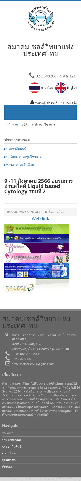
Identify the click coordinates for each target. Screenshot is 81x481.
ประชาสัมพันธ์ (16, 149)
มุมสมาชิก (9, 460)
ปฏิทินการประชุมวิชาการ (23, 157)
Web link (40, 218)
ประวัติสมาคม (11, 440)
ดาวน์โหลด (9, 453)
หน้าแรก (12, 124)
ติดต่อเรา (8, 467)
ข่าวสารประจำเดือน (20, 165)
